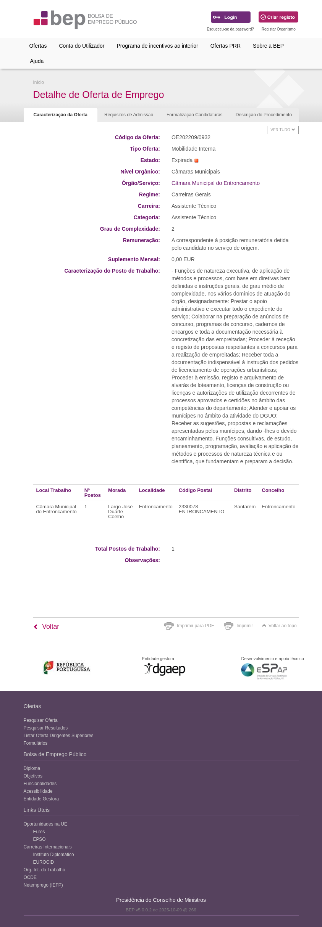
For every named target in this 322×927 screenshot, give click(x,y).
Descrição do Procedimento (264, 114)
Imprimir (244, 625)
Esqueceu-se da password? (230, 29)
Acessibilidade (38, 791)
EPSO (39, 839)
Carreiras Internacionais (48, 847)
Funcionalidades (40, 783)
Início (38, 82)
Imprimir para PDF (195, 625)
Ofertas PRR (225, 46)
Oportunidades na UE (45, 824)
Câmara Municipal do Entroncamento (216, 183)
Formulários (36, 743)
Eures (39, 831)
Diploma (32, 768)
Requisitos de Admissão (128, 114)
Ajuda (37, 61)
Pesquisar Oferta (41, 720)
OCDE (30, 877)
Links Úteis (37, 810)
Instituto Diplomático (53, 854)
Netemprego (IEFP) (43, 885)
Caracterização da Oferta (60, 114)
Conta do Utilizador (81, 46)
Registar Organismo (279, 29)
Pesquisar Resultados (46, 728)
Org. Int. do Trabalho (44, 869)
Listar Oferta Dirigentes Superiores (59, 735)
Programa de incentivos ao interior (157, 46)
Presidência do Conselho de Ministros (161, 900)
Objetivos (33, 776)
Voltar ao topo (279, 625)
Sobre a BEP (268, 46)
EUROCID (43, 862)
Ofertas (38, 46)
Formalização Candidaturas (195, 114)
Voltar (46, 626)
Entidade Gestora (41, 799)
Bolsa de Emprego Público (55, 754)
